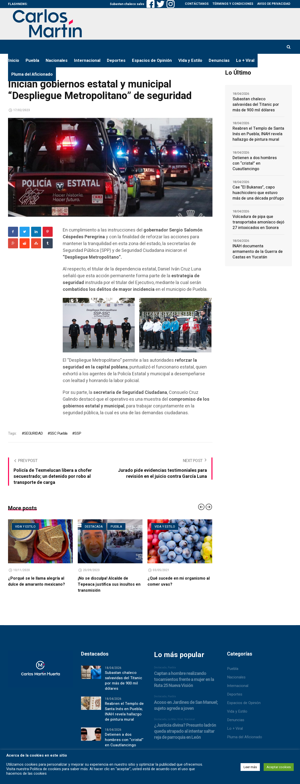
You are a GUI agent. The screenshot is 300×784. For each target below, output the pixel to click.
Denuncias (235, 720)
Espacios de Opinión (244, 703)
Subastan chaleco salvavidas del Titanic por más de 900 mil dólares (256, 104)
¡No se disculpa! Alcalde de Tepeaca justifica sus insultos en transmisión (109, 584)
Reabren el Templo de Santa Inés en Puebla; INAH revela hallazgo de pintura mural (258, 134)
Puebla (116, 526)
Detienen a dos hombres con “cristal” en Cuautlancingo (255, 163)
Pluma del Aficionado (244, 737)
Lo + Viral (235, 728)
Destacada (94, 526)
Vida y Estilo (237, 711)
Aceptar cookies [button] (279, 767)
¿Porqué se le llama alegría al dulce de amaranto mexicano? (36, 581)
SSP (77, 433)
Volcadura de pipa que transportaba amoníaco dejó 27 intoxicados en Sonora (258, 222)
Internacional (237, 685)
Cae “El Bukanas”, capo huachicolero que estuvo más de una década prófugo (258, 192)
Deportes (234, 694)
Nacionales (236, 677)
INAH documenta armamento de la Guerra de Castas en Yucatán (258, 251)
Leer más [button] (250, 767)
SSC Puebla (58, 433)
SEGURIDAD (33, 433)
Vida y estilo (25, 526)
